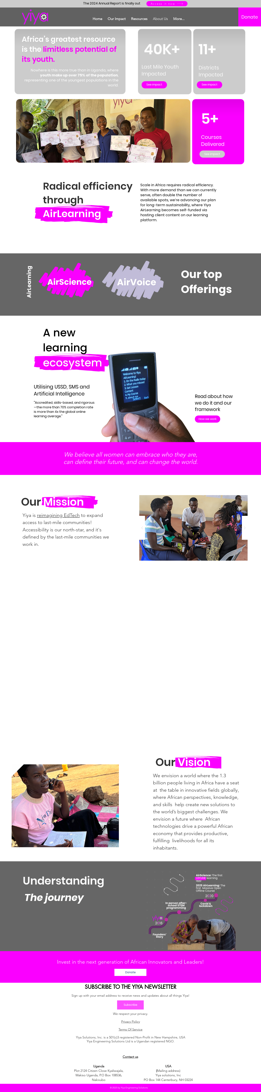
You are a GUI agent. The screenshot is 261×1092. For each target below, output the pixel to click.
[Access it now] (167, 3)
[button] (193, 528)
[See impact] (154, 84)
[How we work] (207, 419)
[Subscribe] (130, 1005)
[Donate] (249, 17)
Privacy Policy (130, 1022)
